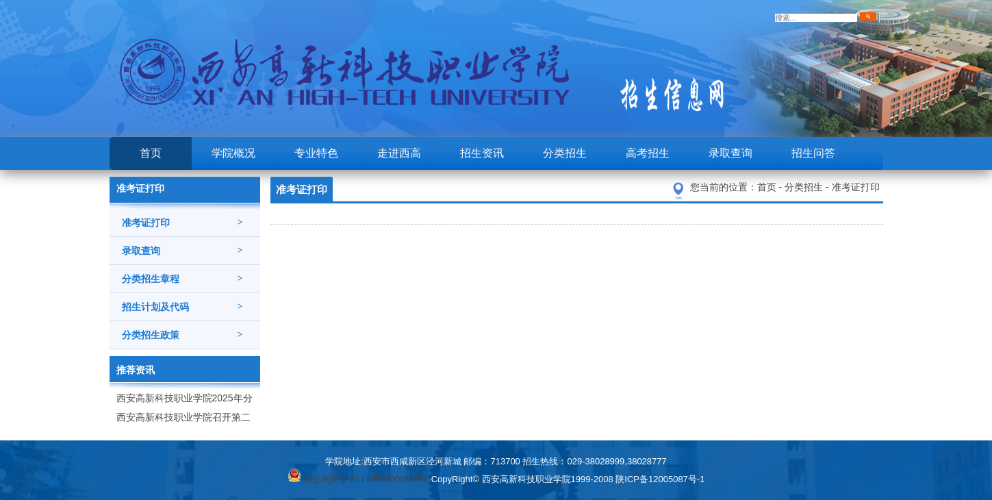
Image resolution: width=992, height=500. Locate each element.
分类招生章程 (182, 278)
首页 (151, 153)
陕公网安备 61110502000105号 (358, 479)
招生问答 (813, 153)
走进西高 (399, 153)
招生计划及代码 (182, 307)
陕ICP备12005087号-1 (659, 479)
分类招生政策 (182, 335)
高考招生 (648, 153)
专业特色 (316, 153)
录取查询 (730, 153)
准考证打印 (182, 222)
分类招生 (565, 153)
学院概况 (233, 153)
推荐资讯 (135, 369)
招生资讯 (482, 153)
